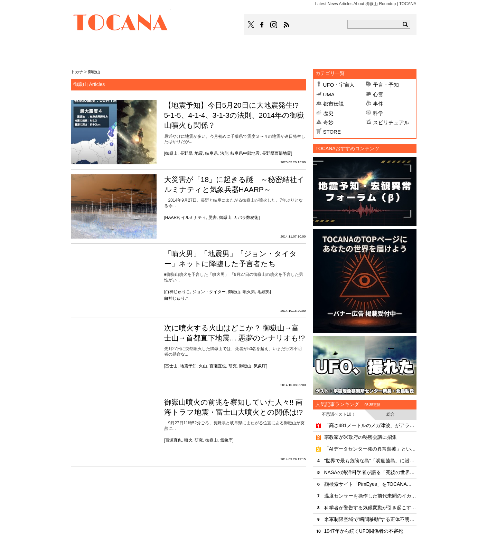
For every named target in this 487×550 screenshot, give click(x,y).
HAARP (172, 217)
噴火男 (249, 291)
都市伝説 (333, 104)
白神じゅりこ (177, 291)
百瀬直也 (217, 366)
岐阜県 (211, 153)
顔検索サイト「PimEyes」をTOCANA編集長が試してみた (370, 484)
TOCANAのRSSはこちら (286, 24)
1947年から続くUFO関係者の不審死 (363, 531)
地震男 (263, 291)
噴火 (188, 440)
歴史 (328, 113)
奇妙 (328, 122)
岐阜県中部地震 (245, 153)
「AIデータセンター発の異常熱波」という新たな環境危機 (370, 449)
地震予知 (188, 366)
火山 (203, 366)
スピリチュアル (391, 122)
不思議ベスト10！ (338, 414)
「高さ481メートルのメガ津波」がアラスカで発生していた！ (370, 425)
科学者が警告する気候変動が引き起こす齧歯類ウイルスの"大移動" (370, 507)
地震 (199, 153)
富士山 (171, 366)
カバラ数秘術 (246, 217)
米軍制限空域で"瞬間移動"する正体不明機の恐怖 (370, 519)
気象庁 (260, 366)
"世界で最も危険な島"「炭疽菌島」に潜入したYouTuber (370, 460)
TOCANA (120, 23)
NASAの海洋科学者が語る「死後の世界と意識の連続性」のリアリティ (370, 472)
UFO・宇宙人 (339, 85)
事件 (378, 104)
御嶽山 (171, 153)
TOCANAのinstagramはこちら (274, 24)
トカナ (77, 71)
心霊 (378, 94)
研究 (232, 366)
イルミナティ (193, 217)
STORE (332, 132)
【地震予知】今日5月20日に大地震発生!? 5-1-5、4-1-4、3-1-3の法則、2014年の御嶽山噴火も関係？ (234, 115)
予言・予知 (386, 85)
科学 (378, 113)
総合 (390, 414)
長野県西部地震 (276, 153)
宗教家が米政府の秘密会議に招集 (360, 437)
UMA (329, 94)
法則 (224, 153)
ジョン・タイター (209, 291)
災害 (212, 217)
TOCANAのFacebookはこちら (262, 24)
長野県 (186, 153)
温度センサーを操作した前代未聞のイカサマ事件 (370, 496)
